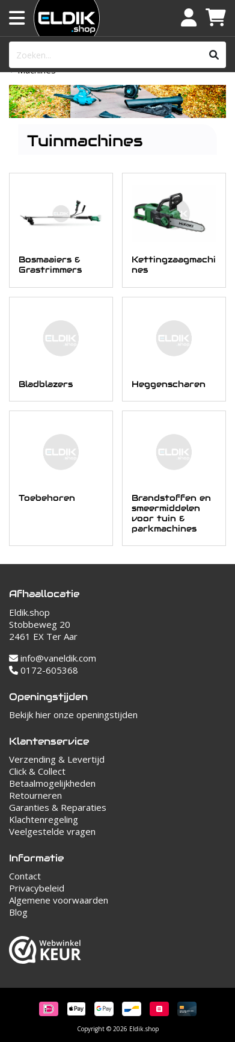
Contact (25, 876)
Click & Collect (37, 771)
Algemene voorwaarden (58, 900)
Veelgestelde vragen (52, 831)
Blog (18, 912)
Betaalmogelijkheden (52, 783)
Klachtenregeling (43, 819)
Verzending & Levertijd (57, 759)
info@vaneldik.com (52, 658)
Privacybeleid (36, 888)
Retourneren (35, 795)
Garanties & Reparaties (57, 807)
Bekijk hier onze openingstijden (73, 715)
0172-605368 (43, 670)
